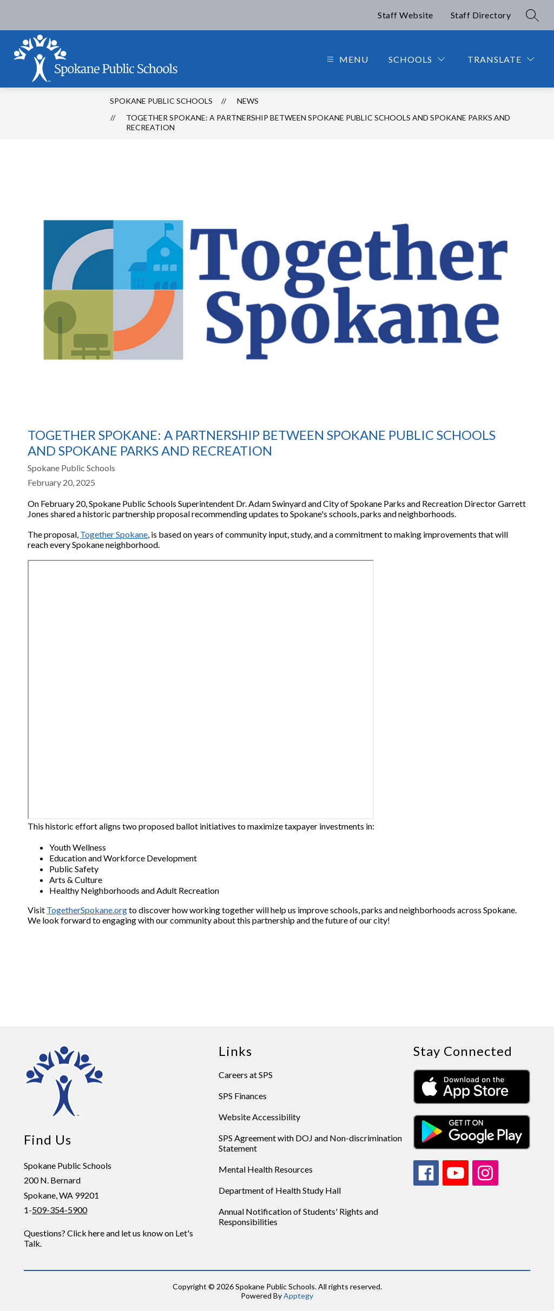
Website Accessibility (259, 1117)
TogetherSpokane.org (87, 910)
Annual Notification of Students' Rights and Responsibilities (298, 1216)
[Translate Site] (501, 59)
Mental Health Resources (266, 1169)
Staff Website (405, 15)
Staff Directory (481, 15)
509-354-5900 (59, 1210)
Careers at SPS (246, 1074)
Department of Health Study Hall (280, 1190)
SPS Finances (243, 1096)
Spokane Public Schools (161, 100)
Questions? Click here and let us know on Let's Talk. (108, 1238)
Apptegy (298, 1295)
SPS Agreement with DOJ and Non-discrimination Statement (310, 1143)
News (248, 100)
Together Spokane (114, 534)
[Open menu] (346, 59)
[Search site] (532, 15)
